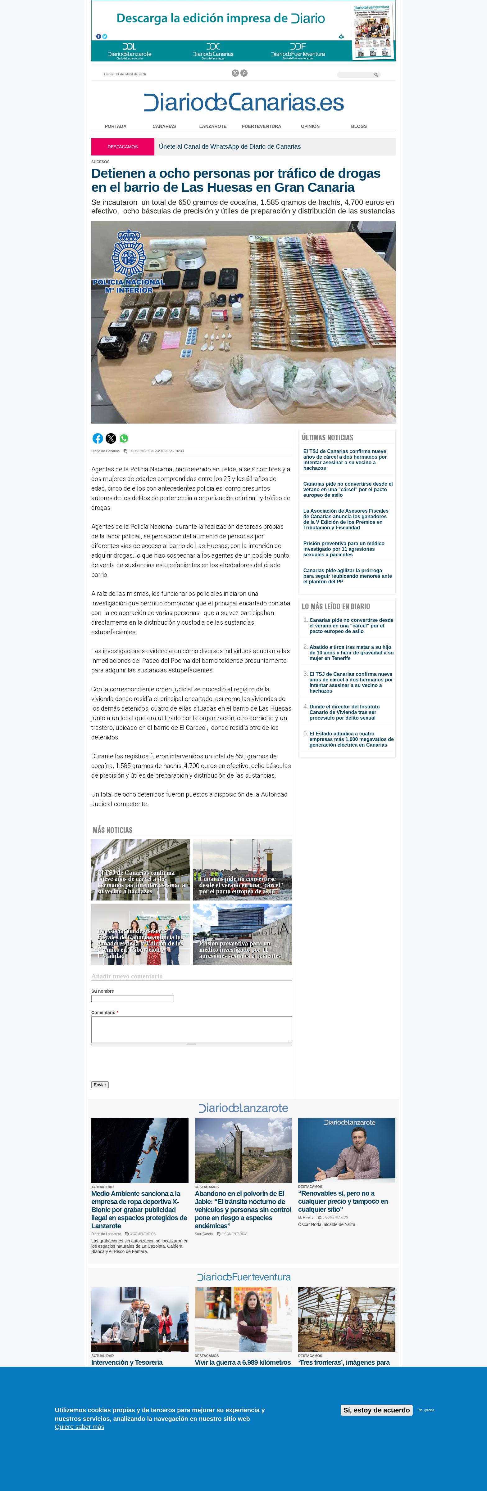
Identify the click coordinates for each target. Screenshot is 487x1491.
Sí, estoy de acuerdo (377, 1410)
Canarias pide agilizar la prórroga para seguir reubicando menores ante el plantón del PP (347, 576)
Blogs (359, 126)
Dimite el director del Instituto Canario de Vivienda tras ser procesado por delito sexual (345, 712)
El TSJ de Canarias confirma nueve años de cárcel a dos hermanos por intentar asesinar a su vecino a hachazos (141, 882)
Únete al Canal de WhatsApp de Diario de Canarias (230, 146)
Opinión (310, 126)
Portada (116, 126)
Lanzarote (213, 126)
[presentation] (138, 1065)
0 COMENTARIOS (141, 451)
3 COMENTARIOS (143, 1234)
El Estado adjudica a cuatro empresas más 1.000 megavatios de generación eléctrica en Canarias (352, 739)
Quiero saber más (79, 1426)
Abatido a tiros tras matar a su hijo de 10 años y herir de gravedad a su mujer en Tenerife (352, 652)
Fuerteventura (261, 126)
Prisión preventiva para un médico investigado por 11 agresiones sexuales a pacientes (240, 949)
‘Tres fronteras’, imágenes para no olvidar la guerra (343, 1366)
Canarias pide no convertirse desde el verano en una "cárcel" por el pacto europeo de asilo (241, 885)
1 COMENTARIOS (234, 1234)
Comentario (104, 1012)
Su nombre (102, 991)
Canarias (164, 126)
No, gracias (427, 1410)
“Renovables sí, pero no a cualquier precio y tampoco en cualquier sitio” (343, 1201)
